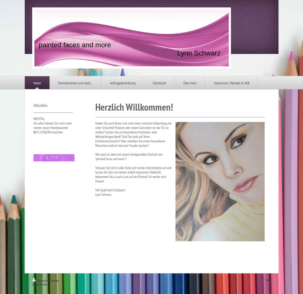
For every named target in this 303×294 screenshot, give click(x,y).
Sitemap (55, 280)
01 (34, 132)
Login (268, 280)
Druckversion (41, 280)
